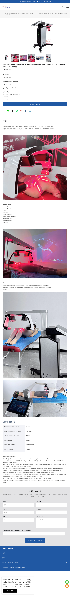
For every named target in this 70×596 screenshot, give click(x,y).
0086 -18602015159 (45, 1)
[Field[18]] (18, 529)
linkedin (30, 127)
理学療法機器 (21, 13)
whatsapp (17, 127)
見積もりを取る (35, 121)
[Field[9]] (18, 521)
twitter (12, 127)
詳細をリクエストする (35, 557)
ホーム (4, 13)
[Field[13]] (18, 536)
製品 (3, 570)
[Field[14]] (51, 529)
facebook (4, 127)
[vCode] (34, 550)
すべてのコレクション (12, 13)
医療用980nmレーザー (31, 13)
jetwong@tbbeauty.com (29, 1)
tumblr (25, 127)
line (8, 127)
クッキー (11, 580)
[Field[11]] (51, 521)
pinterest (21, 127)
